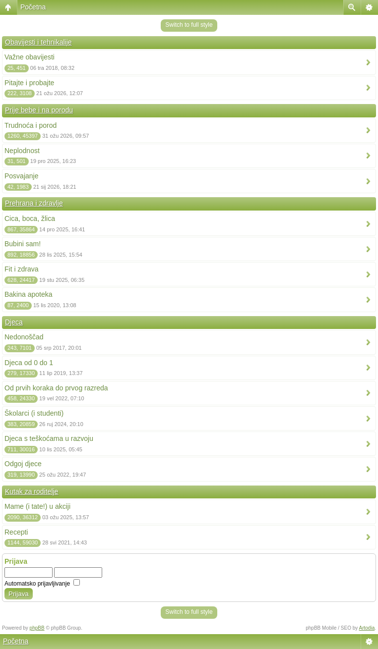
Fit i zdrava (21, 269)
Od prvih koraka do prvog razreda (56, 388)
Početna (33, 7)
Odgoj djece (23, 464)
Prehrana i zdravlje (34, 203)
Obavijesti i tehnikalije (38, 42)
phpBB (37, 628)
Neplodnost (22, 151)
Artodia (367, 628)
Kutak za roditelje (31, 491)
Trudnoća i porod (30, 125)
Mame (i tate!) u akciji (37, 506)
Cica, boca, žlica (29, 218)
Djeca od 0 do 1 (28, 363)
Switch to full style (188, 24)
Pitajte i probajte (29, 83)
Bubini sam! (22, 244)
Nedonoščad (24, 337)
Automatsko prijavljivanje (42, 583)
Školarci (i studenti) (33, 413)
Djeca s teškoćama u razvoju (48, 438)
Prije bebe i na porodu (39, 110)
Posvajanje (21, 176)
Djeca (14, 322)
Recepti (16, 532)
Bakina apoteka (28, 294)
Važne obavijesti (29, 57)
